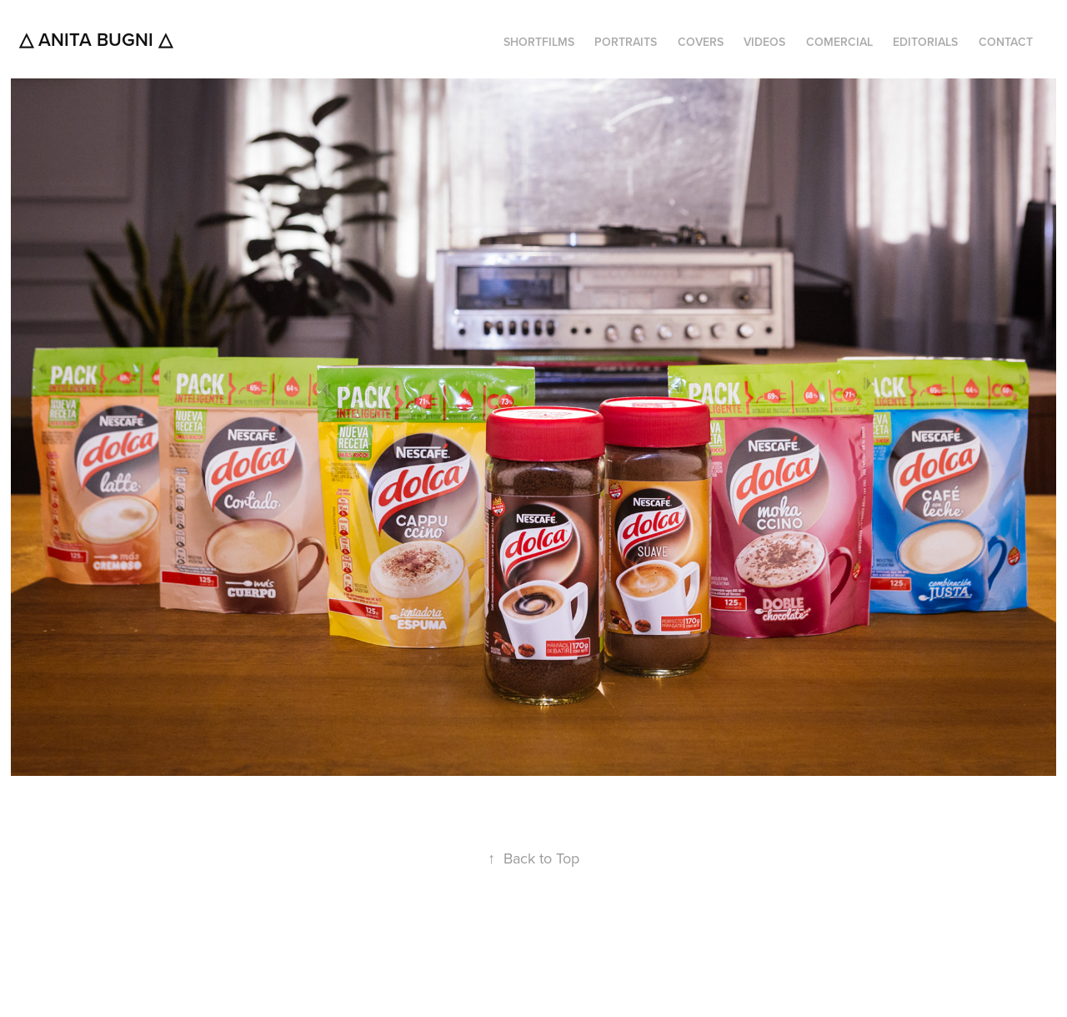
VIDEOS (764, 41)
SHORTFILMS (538, 41)
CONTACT (1006, 41)
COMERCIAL (839, 41)
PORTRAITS (625, 41)
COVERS (701, 41)
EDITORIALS (925, 41)
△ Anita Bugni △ (96, 39)
